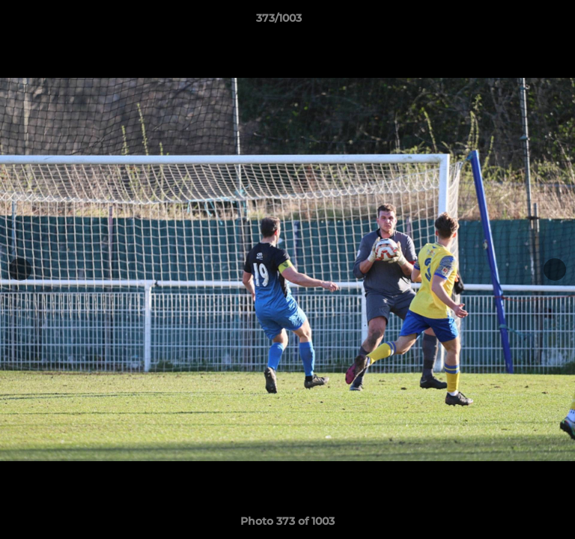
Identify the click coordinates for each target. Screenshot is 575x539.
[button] (521, 21)
